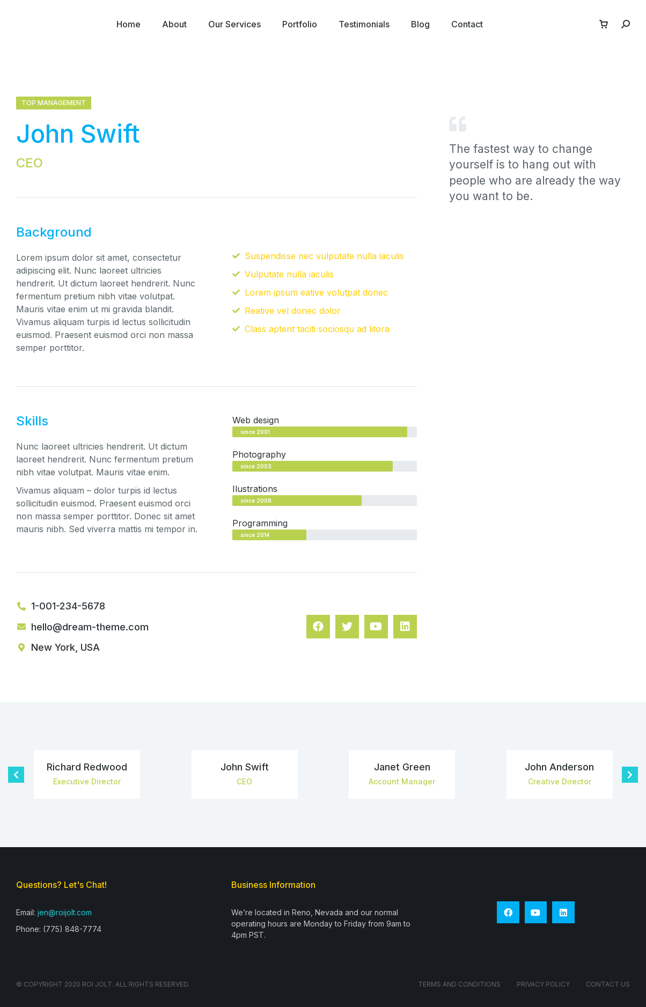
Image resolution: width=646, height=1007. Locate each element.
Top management (53, 103)
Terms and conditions (459, 984)
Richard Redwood (87, 767)
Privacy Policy (543, 984)
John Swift (245, 767)
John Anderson (559, 767)
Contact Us (608, 984)
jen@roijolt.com (65, 912)
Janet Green (402, 767)
